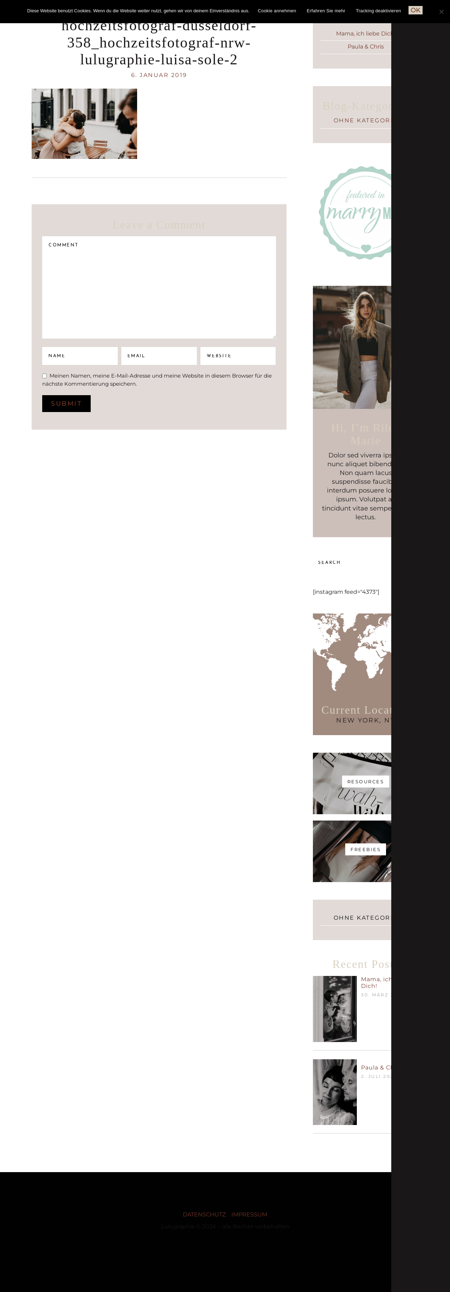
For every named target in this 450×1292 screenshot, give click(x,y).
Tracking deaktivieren (378, 10)
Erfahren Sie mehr (326, 10)
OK (415, 10)
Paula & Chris (366, 46)
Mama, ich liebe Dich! (366, 33)
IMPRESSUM (249, 1214)
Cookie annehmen (277, 10)
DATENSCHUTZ (204, 1214)
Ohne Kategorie (366, 120)
